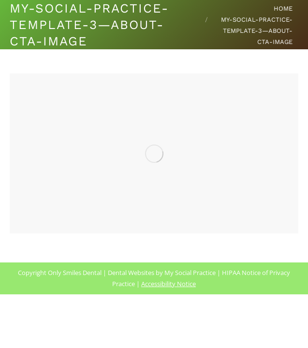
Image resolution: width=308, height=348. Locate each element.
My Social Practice (189, 272)
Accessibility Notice (168, 283)
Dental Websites (131, 272)
